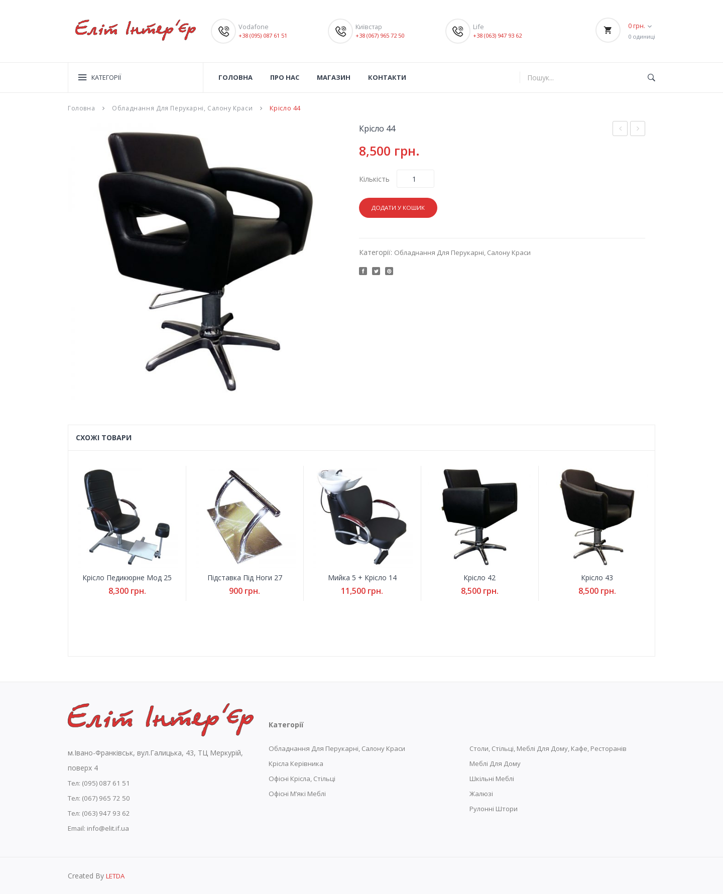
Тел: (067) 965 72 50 (101, 797)
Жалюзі (481, 793)
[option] (206, 261)
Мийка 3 (641, 129)
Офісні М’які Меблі (300, 793)
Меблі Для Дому (497, 763)
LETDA (117, 875)
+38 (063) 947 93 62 (500, 35)
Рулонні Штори (495, 808)
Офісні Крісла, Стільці (305, 778)
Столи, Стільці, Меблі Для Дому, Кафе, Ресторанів (555, 747)
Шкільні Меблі (493, 778)
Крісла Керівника (297, 763)
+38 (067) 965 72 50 (383, 35)
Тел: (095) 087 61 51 (101, 782)
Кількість (374, 178)
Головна (82, 107)
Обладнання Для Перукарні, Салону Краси (184, 107)
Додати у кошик (400, 207)
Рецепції (620, 128)
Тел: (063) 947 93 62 (101, 812)
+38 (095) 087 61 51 (266, 35)
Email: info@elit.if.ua (100, 827)
